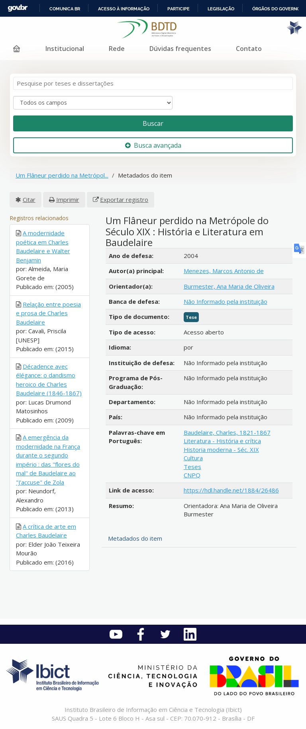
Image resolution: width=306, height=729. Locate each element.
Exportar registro (124, 199)
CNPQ (192, 475)
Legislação (221, 8)
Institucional (64, 48)
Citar (29, 199)
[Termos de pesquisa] (153, 83)
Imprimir (67, 199)
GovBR (17, 8)
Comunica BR (64, 8)
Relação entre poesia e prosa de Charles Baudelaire (48, 313)
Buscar (153, 123)
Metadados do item (135, 538)
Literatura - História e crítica (222, 441)
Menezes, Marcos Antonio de (224, 271)
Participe (178, 8)
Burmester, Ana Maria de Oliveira (229, 286)
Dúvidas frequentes (180, 48)
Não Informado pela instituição (225, 301)
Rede (117, 48)
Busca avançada (153, 145)
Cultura (193, 458)
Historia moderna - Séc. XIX (221, 449)
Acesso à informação (123, 8)
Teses (192, 467)
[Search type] (93, 102)
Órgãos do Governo (276, 8)
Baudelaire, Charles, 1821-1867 (227, 432)
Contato (249, 48)
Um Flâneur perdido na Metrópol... (62, 175)
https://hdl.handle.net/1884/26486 (231, 490)
